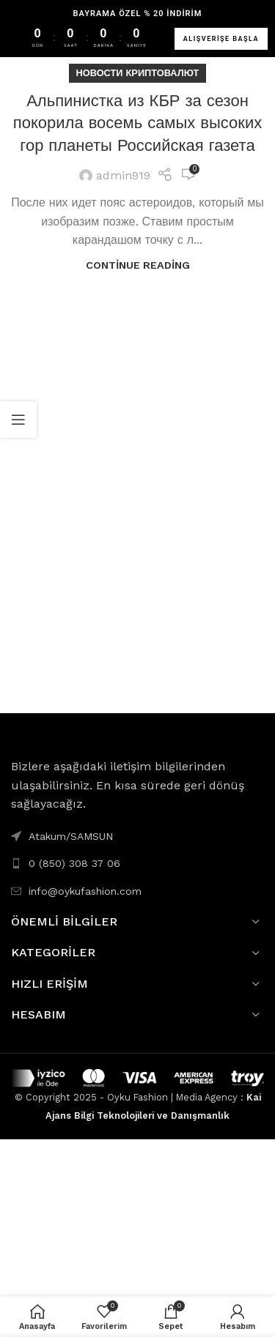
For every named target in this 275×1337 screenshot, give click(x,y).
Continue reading (138, 265)
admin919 (123, 175)
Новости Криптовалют (137, 72)
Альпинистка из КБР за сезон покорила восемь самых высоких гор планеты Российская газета (137, 123)
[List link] (137, 863)
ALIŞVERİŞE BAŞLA (221, 38)
